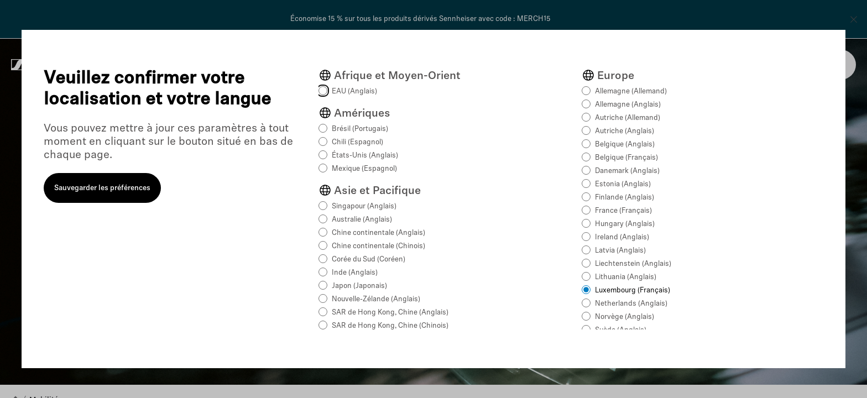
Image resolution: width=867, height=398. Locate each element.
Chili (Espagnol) (357, 142)
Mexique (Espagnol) (364, 168)
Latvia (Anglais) (620, 250)
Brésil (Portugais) (360, 129)
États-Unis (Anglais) (365, 155)
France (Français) (623, 210)
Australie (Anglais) (362, 219)
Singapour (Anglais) (364, 206)
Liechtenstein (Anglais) (633, 264)
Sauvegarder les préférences (102, 188)
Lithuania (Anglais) (625, 277)
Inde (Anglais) (355, 272)
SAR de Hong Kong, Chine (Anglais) (390, 312)
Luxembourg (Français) (632, 290)
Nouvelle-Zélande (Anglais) (376, 299)
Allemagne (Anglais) (628, 104)
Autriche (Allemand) (627, 118)
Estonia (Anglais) (623, 184)
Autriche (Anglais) (624, 131)
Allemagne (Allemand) (631, 91)
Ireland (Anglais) (622, 237)
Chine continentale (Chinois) (378, 246)
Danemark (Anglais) (627, 171)
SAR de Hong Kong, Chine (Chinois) (390, 325)
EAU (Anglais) (354, 91)
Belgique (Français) (626, 157)
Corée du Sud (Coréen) (368, 259)
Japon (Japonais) (359, 286)
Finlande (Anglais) (624, 197)
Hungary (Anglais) (625, 224)
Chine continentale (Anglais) (378, 233)
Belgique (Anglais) (625, 144)
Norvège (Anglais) (624, 317)
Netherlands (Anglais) (631, 303)
